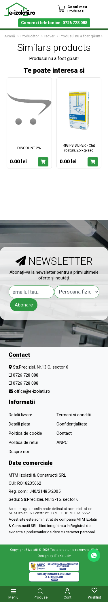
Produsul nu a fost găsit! (80, 36)
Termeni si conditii (73, 414)
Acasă (9, 36)
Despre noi (19, 451)
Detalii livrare (20, 414)
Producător (29, 36)
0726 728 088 (25, 375)
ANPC (62, 442)
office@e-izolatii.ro (32, 391)
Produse (41, 597)
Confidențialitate (71, 424)
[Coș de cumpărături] (72, 9)
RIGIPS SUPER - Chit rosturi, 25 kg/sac (79, 147)
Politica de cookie (25, 433)
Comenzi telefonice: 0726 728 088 (54, 22)
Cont (67, 597)
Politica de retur (23, 442)
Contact (64, 433)
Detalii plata (19, 424)
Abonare (24, 305)
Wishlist (94, 597)
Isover (49, 36)
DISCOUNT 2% (29, 148)
